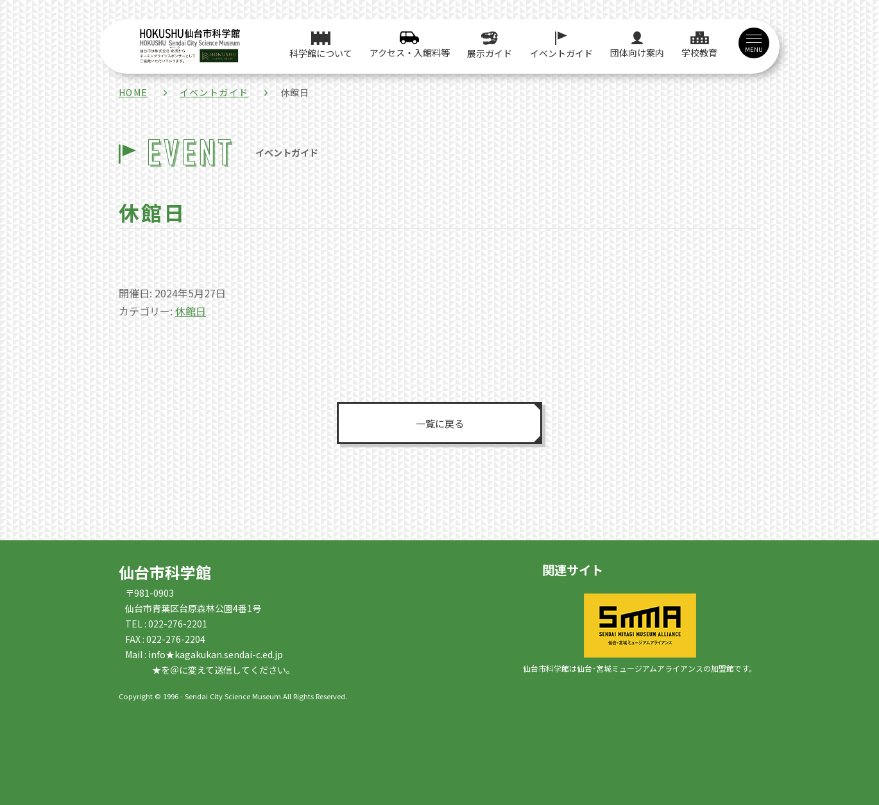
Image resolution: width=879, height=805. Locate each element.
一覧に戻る (439, 423)
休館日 (190, 311)
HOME (133, 92)
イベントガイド (214, 92)
